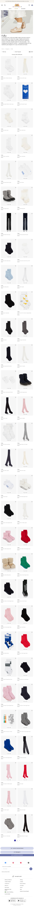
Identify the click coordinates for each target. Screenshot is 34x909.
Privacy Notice (22, 883)
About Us (6, 885)
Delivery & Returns (8, 879)
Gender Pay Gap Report (8, 890)
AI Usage (21, 885)
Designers (23, 8)
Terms (21, 887)
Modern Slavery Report (24, 891)
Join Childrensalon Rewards (17, 855)
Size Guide (7, 887)
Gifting (21, 879)
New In (10, 8)
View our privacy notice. (6, 871)
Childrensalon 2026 (19, 904)
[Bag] (32, 5)
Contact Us (7, 883)
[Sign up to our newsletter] (30, 868)
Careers (21, 881)
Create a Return (8, 881)
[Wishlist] (29, 5)
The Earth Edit (17, 876)
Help (21, 889)
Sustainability (7, 894)
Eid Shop (16, 8)
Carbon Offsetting (9, 892)
